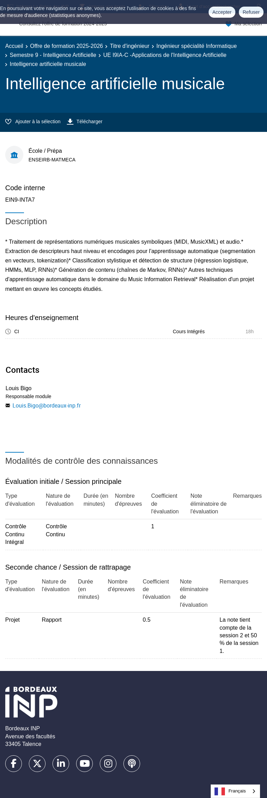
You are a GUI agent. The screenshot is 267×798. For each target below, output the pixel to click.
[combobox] (235, 791)
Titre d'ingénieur (129, 46)
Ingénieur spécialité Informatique (196, 46)
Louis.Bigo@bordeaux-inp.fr (47, 405)
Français (230, 791)
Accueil (14, 46)
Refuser (251, 12)
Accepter (222, 12)
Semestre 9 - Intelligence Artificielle (53, 55)
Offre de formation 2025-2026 (66, 46)
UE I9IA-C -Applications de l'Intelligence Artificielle (164, 55)
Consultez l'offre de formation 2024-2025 (63, 23)
